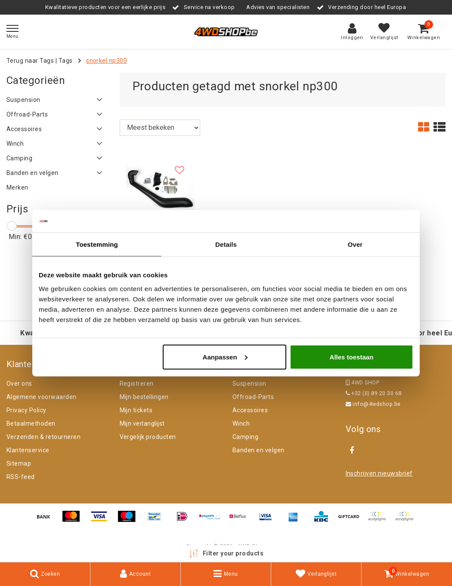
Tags (66, 60)
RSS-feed (20, 476)
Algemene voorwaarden (41, 396)
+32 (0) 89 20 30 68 (374, 393)
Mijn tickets (136, 410)
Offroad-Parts (253, 396)
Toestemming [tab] (97, 244)
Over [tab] (355, 244)
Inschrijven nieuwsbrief (379, 473)
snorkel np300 (106, 60)
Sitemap (18, 463)
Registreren (137, 383)
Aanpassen (225, 356)
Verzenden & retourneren (43, 436)
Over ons (19, 383)
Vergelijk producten (148, 436)
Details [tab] (226, 244)
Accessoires (250, 410)
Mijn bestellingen (144, 396)
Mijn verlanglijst (142, 423)
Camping (245, 436)
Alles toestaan (352, 356)
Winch (241, 423)
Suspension (249, 383)
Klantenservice (28, 450)
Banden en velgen (258, 450)
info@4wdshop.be (373, 404)
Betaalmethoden (31, 423)
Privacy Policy (26, 410)
